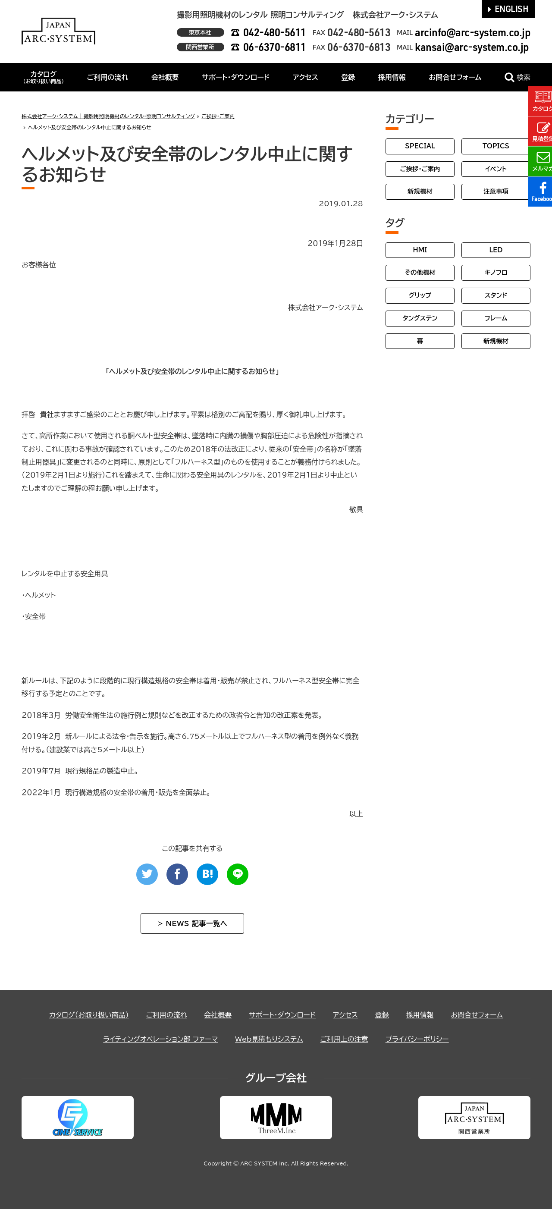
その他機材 (420, 272)
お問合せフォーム (455, 77)
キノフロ (495, 272)
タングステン (419, 318)
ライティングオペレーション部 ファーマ (160, 1039)
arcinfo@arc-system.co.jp (472, 32)
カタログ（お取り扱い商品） (89, 1014)
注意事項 (495, 191)
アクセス (305, 77)
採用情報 (392, 77)
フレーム (495, 318)
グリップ (420, 295)
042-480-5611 (274, 32)
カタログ (43, 77)
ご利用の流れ (108, 77)
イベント (496, 169)
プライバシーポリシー (417, 1039)
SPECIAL (420, 146)
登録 (348, 77)
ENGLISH (508, 8)
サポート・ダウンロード (236, 77)
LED (495, 250)
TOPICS (496, 146)
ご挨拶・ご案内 (420, 169)
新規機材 (420, 191)
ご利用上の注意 (344, 1039)
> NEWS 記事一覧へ (192, 923)
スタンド (496, 295)
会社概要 (165, 77)
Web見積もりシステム (269, 1039)
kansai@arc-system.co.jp (472, 46)
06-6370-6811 (274, 46)
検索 (517, 77)
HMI (420, 250)
